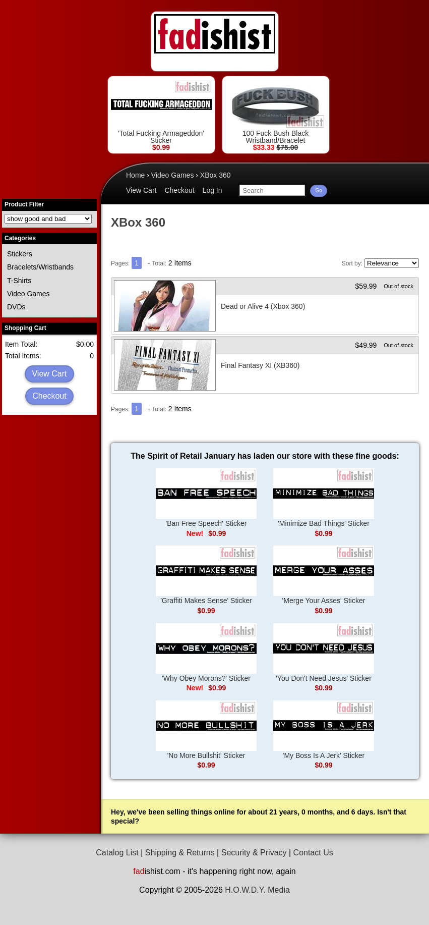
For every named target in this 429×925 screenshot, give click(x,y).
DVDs (16, 307)
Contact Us (313, 852)
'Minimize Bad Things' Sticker (323, 497)
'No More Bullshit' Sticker (206, 729)
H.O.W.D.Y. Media (257, 890)
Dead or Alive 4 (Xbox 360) (263, 306)
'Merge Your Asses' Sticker (323, 575)
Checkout (49, 396)
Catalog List (117, 852)
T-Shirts (19, 281)
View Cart (49, 373)
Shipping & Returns (180, 852)
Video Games (28, 294)
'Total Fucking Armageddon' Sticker (161, 111)
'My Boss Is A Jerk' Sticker (323, 729)
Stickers (19, 254)
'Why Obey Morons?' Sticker (206, 652)
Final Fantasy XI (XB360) (260, 365)
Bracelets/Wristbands (40, 267)
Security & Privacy (254, 852)
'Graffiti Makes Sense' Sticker (206, 575)
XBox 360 (215, 175)
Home (135, 175)
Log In (212, 190)
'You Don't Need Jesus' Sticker (323, 652)
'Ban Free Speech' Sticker (206, 497)
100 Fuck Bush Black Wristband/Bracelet (275, 111)
